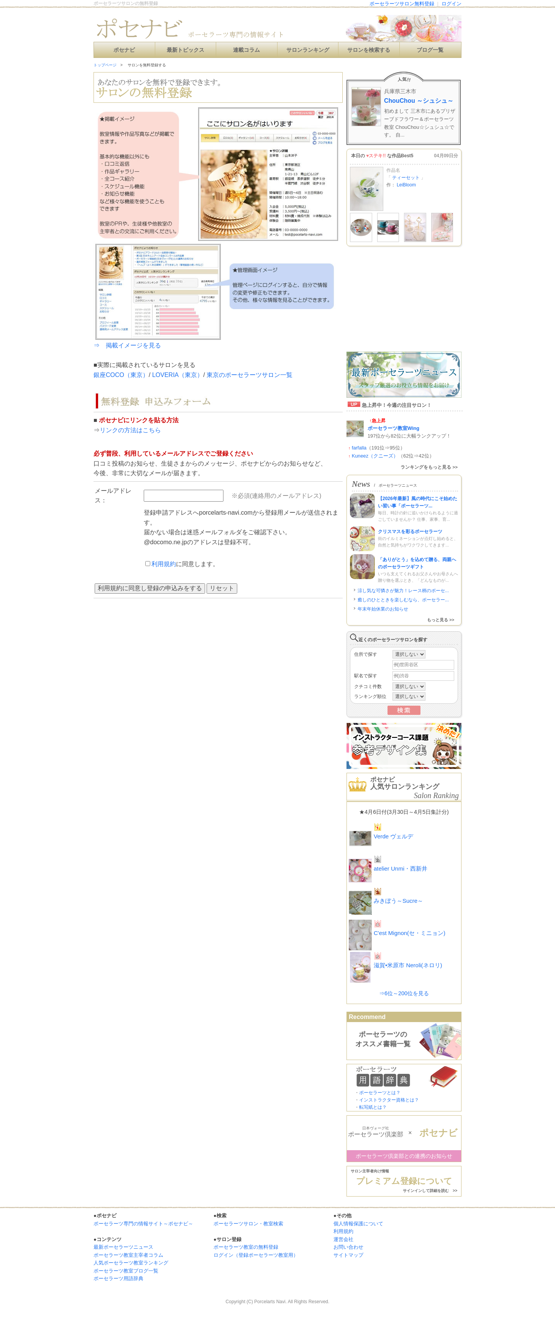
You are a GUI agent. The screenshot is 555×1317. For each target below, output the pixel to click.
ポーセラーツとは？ (380, 1092)
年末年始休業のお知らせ (383, 609)
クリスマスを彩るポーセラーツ (410, 531)
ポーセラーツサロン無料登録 (401, 4)
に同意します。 (182, 564)
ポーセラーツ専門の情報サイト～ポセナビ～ (143, 1223)
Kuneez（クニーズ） (375, 456)
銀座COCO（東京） (121, 375)
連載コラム (246, 50)
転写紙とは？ (373, 1107)
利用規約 (163, 564)
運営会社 (343, 1239)
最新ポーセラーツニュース (123, 1247)
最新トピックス (185, 50)
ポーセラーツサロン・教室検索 (248, 1223)
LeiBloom (406, 185)
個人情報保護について (358, 1223)
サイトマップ (348, 1255)
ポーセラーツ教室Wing (393, 428)
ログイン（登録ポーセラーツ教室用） (255, 1255)
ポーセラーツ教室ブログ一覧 (126, 1271)
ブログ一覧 (430, 50)
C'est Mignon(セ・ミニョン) (409, 933)
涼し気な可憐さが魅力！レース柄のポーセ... (403, 590)
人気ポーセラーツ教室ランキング (131, 1263)
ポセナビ (124, 50)
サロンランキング (307, 50)
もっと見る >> (440, 619)
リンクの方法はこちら (130, 430)
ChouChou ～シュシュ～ (418, 100)
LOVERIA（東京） (177, 375)
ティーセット (406, 177)
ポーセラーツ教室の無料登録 (245, 1247)
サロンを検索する (368, 50)
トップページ (105, 65)
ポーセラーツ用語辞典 (118, 1278)
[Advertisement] (403, 300)
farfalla (359, 448)
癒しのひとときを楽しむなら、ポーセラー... (403, 600)
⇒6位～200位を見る (404, 993)
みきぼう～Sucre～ (398, 900)
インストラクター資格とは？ (389, 1100)
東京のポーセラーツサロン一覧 (249, 375)
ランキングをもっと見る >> (429, 467)
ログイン (451, 4)
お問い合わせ (348, 1247)
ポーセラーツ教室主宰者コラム (128, 1255)
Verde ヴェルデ (393, 836)
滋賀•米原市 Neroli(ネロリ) (408, 965)
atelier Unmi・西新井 (400, 868)
